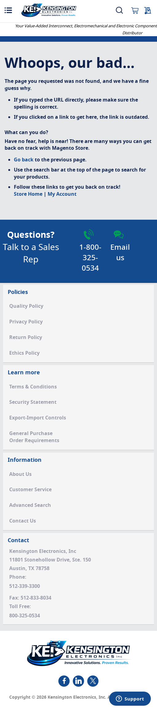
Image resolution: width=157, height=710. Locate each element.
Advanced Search (30, 505)
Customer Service (30, 489)
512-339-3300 (24, 586)
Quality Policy (26, 306)
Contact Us (22, 521)
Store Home (28, 194)
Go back (23, 160)
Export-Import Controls (37, 418)
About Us (20, 474)
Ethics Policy (24, 353)
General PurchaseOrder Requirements (34, 437)
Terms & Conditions (33, 387)
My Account (62, 194)
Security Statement (33, 402)
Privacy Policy (26, 322)
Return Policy (25, 337)
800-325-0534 (24, 615)
